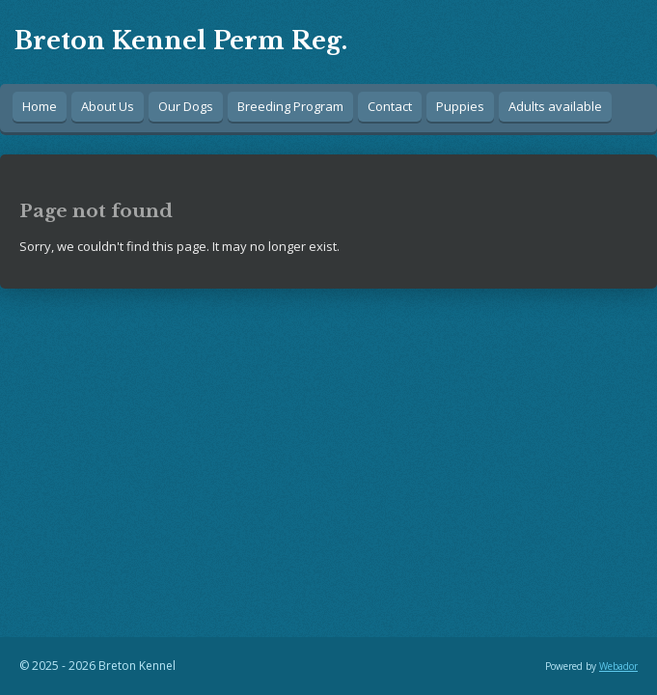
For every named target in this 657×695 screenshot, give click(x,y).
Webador (618, 666)
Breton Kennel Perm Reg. (180, 41)
